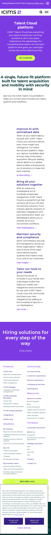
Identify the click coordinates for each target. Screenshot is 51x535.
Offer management (10, 383)
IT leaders (6, 456)
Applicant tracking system (12, 374)
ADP (28, 446)
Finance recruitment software (13, 443)
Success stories (33, 371)
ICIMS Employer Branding (10, 397)
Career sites (7, 401)
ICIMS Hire (7, 371)
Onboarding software (11, 380)
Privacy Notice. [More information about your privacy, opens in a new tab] (19, 514)
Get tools (21, 309)
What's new (8, 419)
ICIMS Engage (9, 387)
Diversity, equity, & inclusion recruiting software (13, 472)
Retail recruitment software (13, 432)
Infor (28, 449)
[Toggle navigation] (46, 12)
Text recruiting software (11, 377)
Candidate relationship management (11, 391)
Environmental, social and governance (36, 438)
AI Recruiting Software (12, 411)
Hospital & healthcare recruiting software (14, 435)
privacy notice (25, 351)
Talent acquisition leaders (12, 453)
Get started (25, 58)
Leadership (31, 435)
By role (6, 448)
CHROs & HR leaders (10, 451)
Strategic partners (34, 443)
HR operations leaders (11, 459)
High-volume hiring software (13, 469)
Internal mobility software (12, 466)
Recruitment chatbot (10, 404)
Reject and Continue (34, 521)
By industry (8, 429)
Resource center (34, 398)
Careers (30, 459)
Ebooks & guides (33, 401)
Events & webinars (33, 407)
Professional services (36, 384)
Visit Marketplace (25, 228)
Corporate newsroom (36, 428)
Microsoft (30, 452)
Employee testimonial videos (13, 406)
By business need (10, 463)
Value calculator (32, 415)
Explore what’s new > (36, 3)
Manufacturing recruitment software (12, 440)
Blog (28, 404)
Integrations (8, 415)
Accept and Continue (13, 521)
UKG (28, 455)
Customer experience (36, 376)
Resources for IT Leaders (35, 418)
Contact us (31, 463)
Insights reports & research (36, 410)
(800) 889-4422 (25, 481)
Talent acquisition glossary (36, 412)
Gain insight (23, 262)
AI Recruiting (23, 175)
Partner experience (35, 380)
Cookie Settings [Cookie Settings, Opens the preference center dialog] (24, 528)
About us (31, 432)
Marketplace (32, 389)
